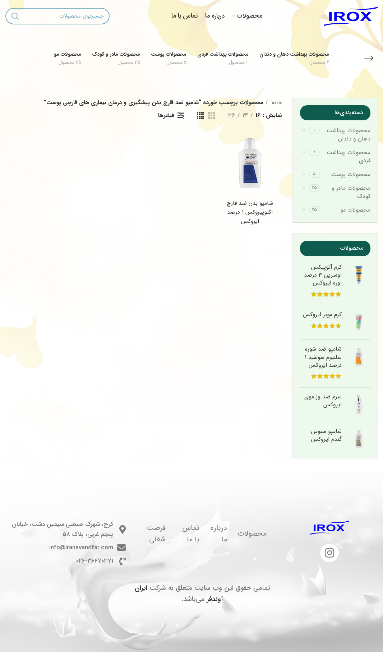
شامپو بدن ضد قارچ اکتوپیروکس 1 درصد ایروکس (250, 212)
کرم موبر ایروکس (322, 315)
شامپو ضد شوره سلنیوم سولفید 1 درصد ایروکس (323, 357)
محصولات (252, 533)
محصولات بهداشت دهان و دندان (348, 134)
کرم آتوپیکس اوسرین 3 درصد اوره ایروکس (323, 275)
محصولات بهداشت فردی (348, 156)
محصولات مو (355, 209)
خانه (276, 102)
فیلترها (166, 115)
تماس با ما (190, 533)
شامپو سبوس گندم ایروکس (326, 435)
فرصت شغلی (156, 533)
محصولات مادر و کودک (351, 192)
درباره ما (219, 533)
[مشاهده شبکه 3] (211, 115)
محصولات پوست (350, 174)
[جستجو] (57, 16)
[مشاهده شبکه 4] (200, 115)
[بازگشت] (369, 58)
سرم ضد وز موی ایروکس (323, 401)
